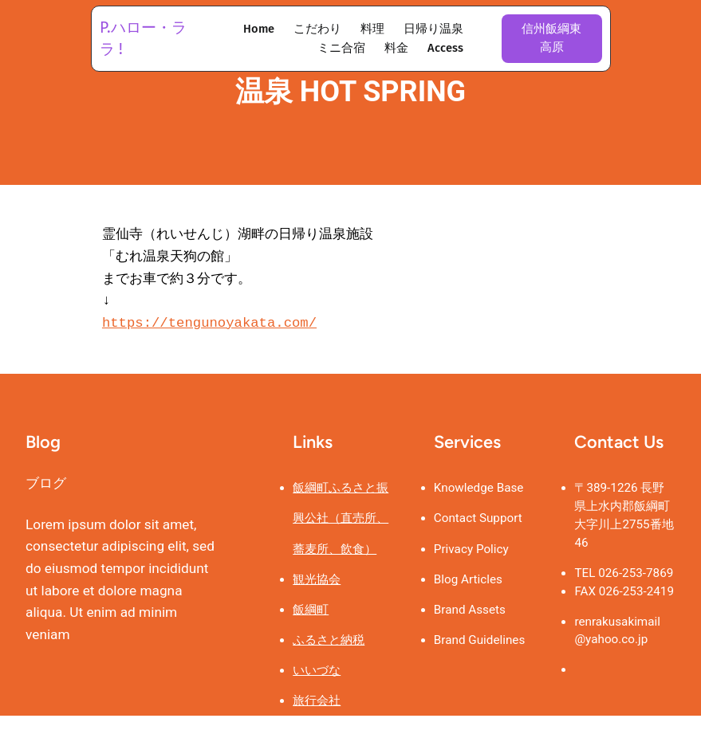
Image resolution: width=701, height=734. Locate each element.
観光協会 (317, 580)
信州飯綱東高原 (551, 38)
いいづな (317, 671)
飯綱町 (311, 610)
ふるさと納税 (328, 641)
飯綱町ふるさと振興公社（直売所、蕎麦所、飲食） (340, 518)
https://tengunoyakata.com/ (209, 323)
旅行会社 (317, 701)
